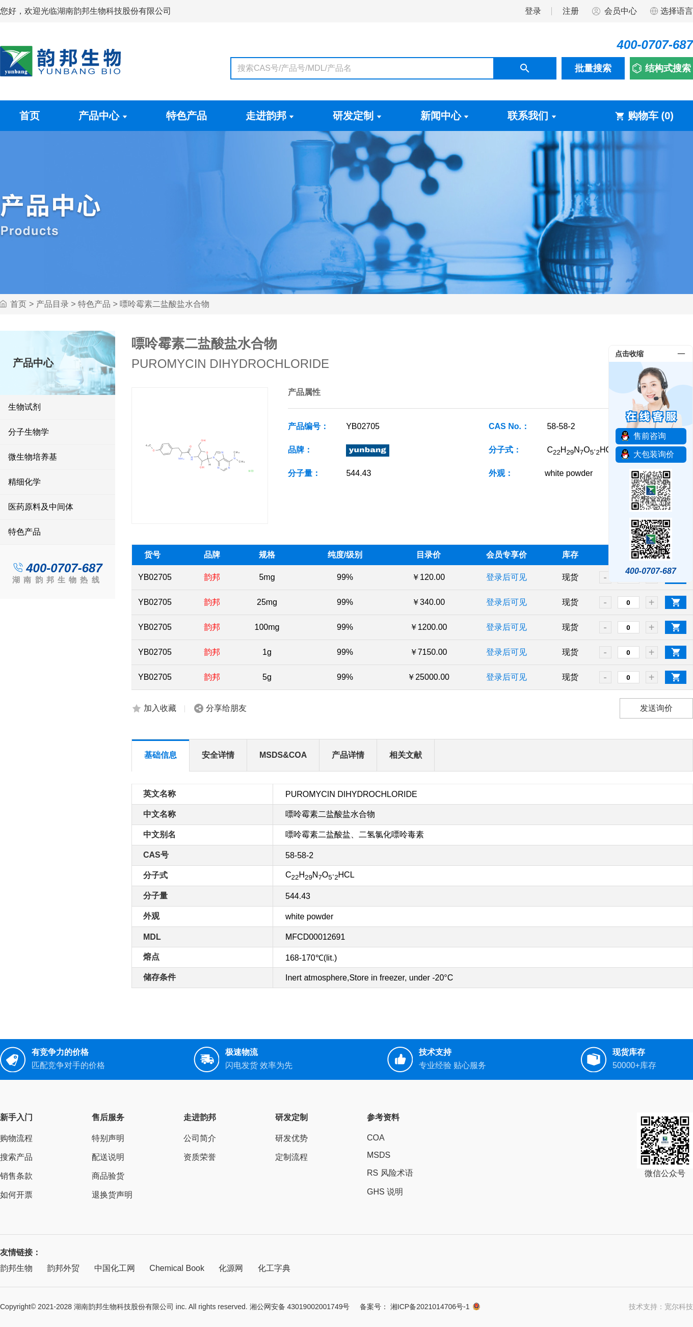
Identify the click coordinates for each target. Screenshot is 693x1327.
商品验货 (108, 1176)
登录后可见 (506, 577)
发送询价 (656, 708)
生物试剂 (24, 407)
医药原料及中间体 (40, 506)
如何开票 (16, 1194)
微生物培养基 (32, 457)
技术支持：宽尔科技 (661, 1307)
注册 (571, 11)
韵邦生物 (16, 1268)
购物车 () (644, 115)
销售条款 (16, 1176)
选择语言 (671, 11)
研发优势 (291, 1138)
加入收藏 (160, 708)
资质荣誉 (199, 1157)
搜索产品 (16, 1157)
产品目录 (52, 304)
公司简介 (199, 1138)
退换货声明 (112, 1194)
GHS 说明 (385, 1191)
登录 (533, 11)
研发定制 (357, 115)
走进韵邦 (270, 115)
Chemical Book (176, 1268)
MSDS (378, 1155)
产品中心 (102, 115)
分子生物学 (28, 432)
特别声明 (108, 1138)
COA (376, 1137)
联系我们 (532, 115)
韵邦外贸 (63, 1268)
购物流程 (16, 1138)
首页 (29, 115)
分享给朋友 (226, 708)
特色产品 (186, 115)
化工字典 (274, 1268)
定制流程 (291, 1157)
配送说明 (108, 1157)
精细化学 (24, 481)
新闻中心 (444, 115)
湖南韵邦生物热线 (57, 579)
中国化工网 (114, 1268)
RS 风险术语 (390, 1173)
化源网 (231, 1268)
